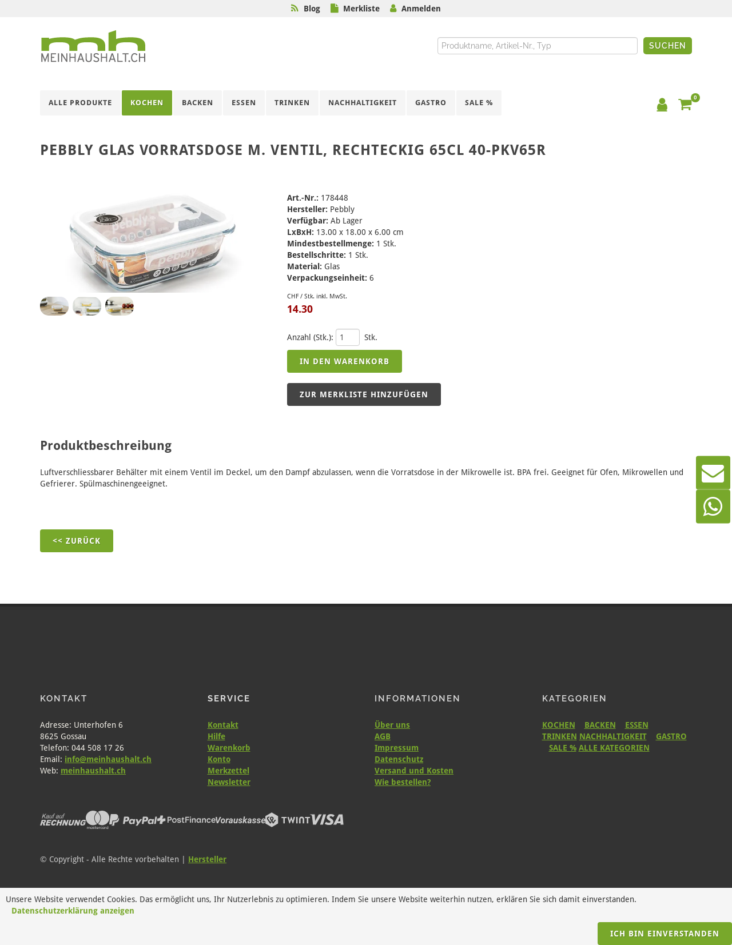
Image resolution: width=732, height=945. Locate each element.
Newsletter (229, 782)
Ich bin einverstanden (664, 933)
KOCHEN (558, 724)
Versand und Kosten (414, 770)
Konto (219, 759)
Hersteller (207, 859)
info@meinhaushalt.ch (108, 759)
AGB (383, 736)
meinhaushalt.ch (93, 770)
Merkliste (361, 8)
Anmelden (421, 8)
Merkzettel (228, 770)
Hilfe (216, 736)
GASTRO (671, 736)
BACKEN (600, 724)
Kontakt (223, 724)
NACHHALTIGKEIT (613, 736)
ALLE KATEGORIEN (614, 747)
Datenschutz (399, 759)
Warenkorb (229, 747)
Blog (312, 8)
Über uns (392, 724)
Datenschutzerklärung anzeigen (72, 910)
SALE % (562, 747)
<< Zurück (77, 540)
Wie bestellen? (403, 782)
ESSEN (637, 724)
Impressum (397, 747)
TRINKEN (559, 736)
